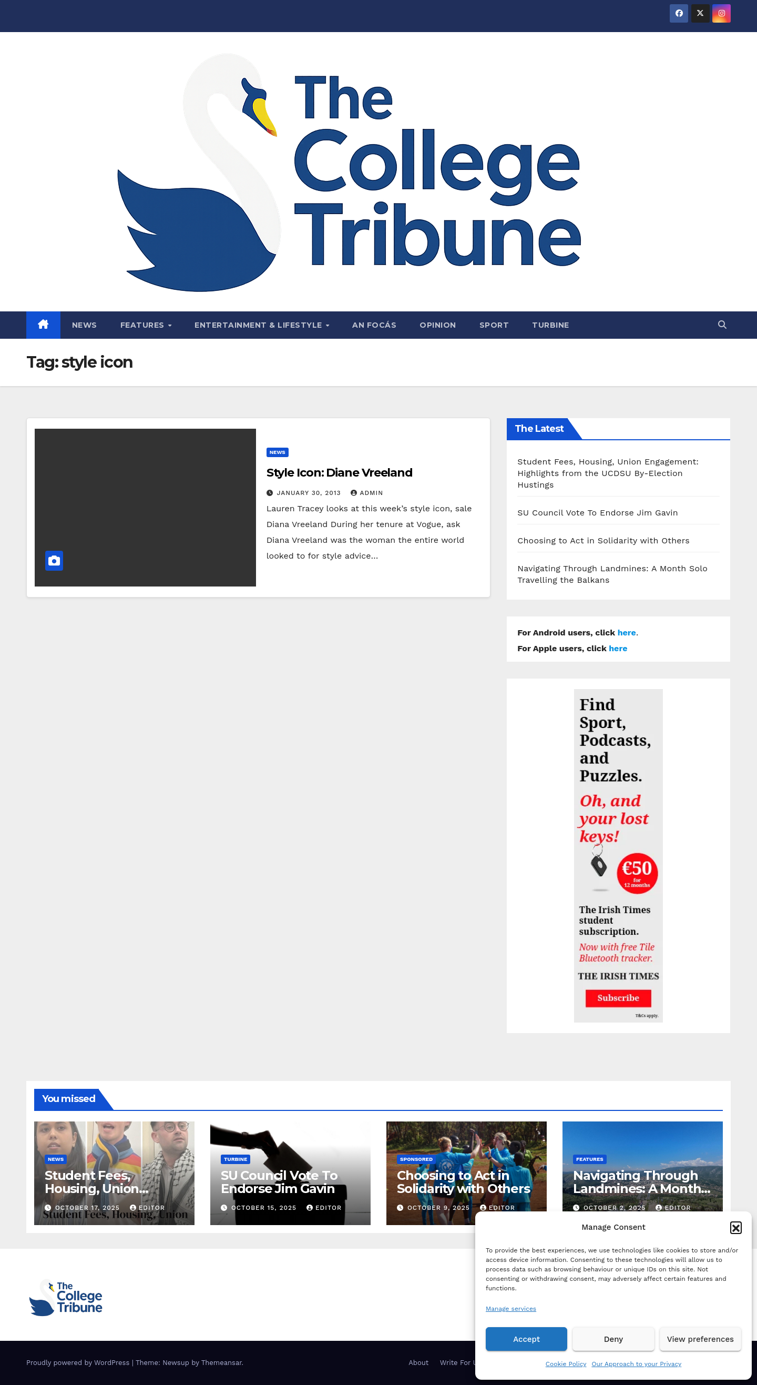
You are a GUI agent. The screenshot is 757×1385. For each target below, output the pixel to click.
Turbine (550, 325)
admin (367, 493)
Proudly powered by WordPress (79, 1363)
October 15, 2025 (265, 1207)
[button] (736, 1227)
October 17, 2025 (88, 1207)
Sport (494, 325)
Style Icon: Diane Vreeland (340, 473)
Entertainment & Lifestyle (259, 325)
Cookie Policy (566, 1364)
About (418, 1363)
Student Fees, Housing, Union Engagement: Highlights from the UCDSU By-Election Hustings (608, 473)
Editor (147, 1207)
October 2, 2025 (616, 1207)
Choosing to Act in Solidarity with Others (603, 540)
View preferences (700, 1339)
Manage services (511, 1308)
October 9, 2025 (440, 1207)
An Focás (374, 325)
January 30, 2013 (310, 493)
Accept (526, 1339)
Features (143, 325)
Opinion (438, 325)
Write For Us (461, 1363)
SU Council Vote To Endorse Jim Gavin (597, 513)
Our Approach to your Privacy (636, 1364)
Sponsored (416, 1159)
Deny (613, 1339)
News (84, 325)
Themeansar (221, 1363)
